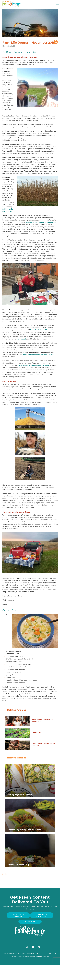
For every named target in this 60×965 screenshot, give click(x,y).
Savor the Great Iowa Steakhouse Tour (39, 354)
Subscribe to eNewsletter (41, 915)
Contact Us (30, 922)
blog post (22, 339)
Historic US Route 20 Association (43, 330)
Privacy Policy (36, 953)
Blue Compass (43, 956)
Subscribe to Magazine (18, 915)
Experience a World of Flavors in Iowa (33, 365)
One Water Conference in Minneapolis (41, 222)
